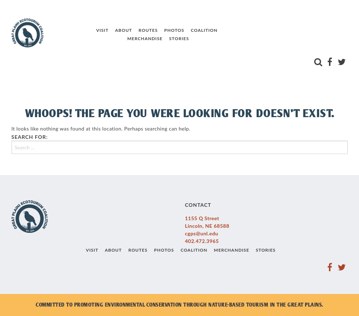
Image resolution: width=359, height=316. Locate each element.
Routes (141, 33)
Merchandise (139, 41)
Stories (173, 41)
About (117, 33)
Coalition (197, 33)
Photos (168, 33)
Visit (96, 33)
